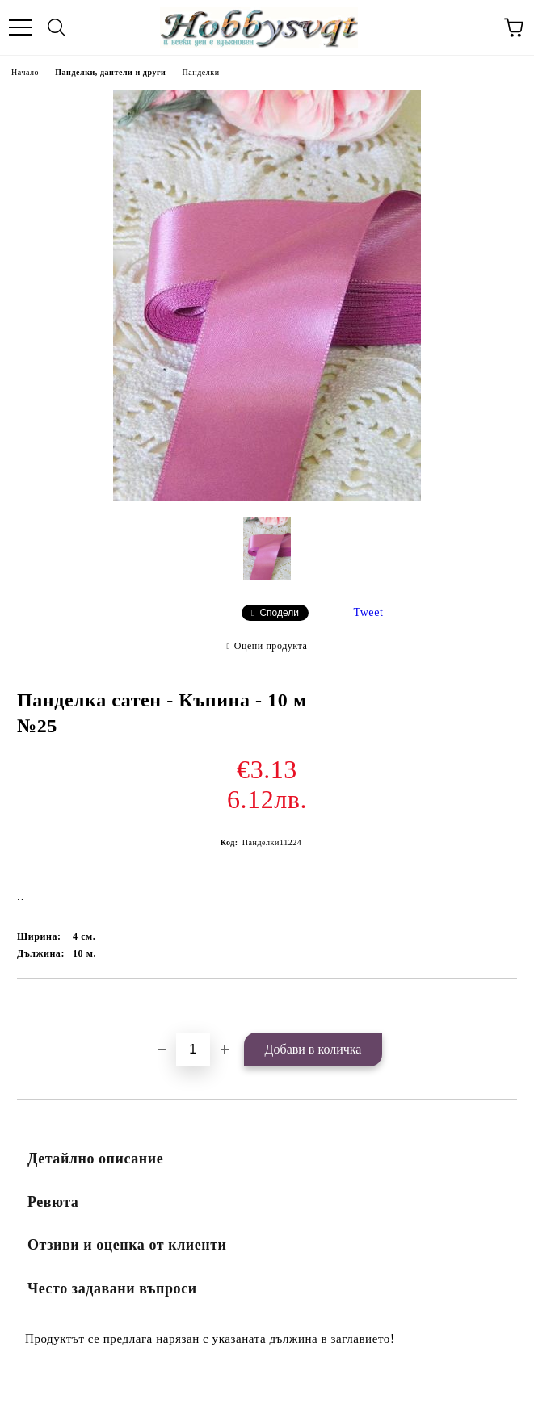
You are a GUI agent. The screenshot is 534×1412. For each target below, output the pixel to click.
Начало (25, 72)
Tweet (369, 612)
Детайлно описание (95, 1158)
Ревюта (52, 1202)
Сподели (279, 612)
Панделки (200, 72)
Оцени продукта (271, 646)
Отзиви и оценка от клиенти (127, 1245)
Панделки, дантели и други (110, 72)
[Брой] (193, 1049)
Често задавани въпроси (112, 1288)
